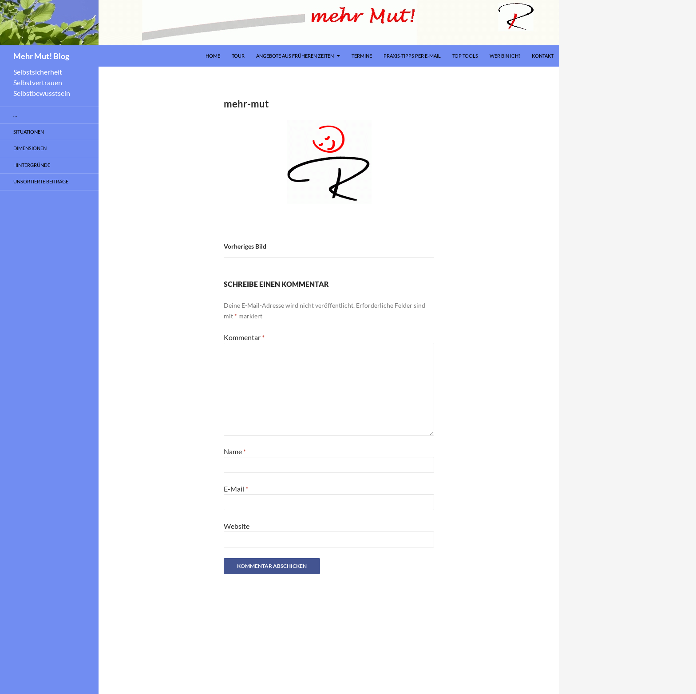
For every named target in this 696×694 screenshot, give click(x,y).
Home (213, 56)
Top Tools (465, 56)
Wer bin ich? (505, 56)
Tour (238, 56)
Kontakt (543, 56)
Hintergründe (31, 165)
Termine (362, 56)
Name (235, 451)
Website (236, 526)
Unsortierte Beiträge (40, 181)
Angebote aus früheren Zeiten (295, 56)
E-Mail (236, 488)
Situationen (28, 132)
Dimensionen (30, 148)
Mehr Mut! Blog (41, 56)
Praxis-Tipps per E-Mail (412, 56)
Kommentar (244, 337)
